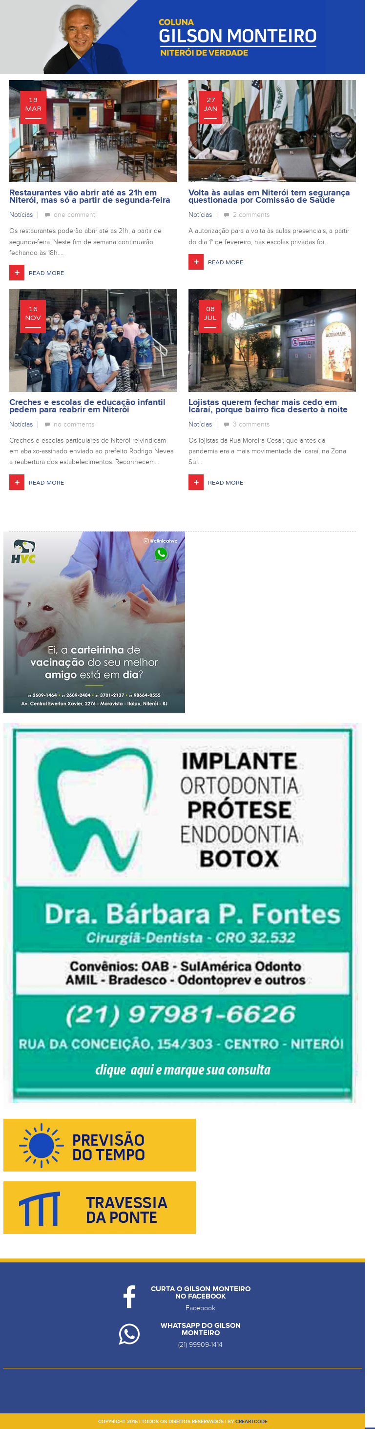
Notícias (21, 215)
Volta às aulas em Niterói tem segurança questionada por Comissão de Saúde (269, 197)
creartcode (251, 1422)
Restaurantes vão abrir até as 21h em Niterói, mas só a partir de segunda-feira (89, 197)
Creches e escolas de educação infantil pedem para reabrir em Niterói (87, 406)
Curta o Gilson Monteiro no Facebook (200, 1292)
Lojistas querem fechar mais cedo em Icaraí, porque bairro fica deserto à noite (268, 406)
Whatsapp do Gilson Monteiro (201, 1329)
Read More (46, 273)
